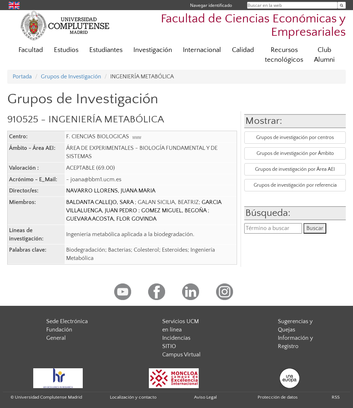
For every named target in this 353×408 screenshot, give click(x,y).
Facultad (30, 50)
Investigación (152, 50)
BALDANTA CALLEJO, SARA (100, 202)
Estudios (66, 50)
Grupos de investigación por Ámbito (295, 153)
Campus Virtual (181, 354)
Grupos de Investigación (71, 76)
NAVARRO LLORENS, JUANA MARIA (110, 190)
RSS (336, 397)
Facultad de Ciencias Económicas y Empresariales (253, 25)
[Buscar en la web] (341, 5)
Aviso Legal (205, 397)
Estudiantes (105, 50)
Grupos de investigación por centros (295, 137)
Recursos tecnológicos (284, 55)
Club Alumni (324, 55)
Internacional (202, 50)
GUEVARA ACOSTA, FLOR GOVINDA (111, 219)
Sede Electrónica (67, 321)
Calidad (243, 50)
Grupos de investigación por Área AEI (295, 169)
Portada (22, 76)
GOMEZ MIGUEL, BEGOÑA (174, 210)
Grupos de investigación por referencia (295, 185)
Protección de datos (278, 397)
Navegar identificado (211, 5)
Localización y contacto (133, 397)
